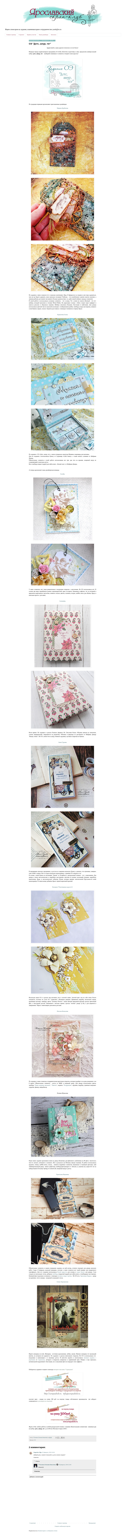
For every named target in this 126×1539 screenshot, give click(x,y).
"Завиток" (54, 1085)
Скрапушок (41, 1360)
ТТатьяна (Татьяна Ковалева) (47, 1464)
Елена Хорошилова (62, 1282)
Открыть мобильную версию (62, 1526)
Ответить (36, 1457)
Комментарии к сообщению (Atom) (47, 1530)
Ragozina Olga (38, 1452)
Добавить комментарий (36, 1476)
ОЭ (35, 1440)
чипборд (55, 1274)
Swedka (62, 474)
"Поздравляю (67, 1085)
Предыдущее (92, 1523)
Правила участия (31, 34)
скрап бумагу (81, 1272)
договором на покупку (45, 1401)
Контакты (53, 34)
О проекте (21, 34)
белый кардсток (62, 1272)
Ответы (38, 1461)
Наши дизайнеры (43, 34)
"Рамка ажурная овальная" (42, 1085)
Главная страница (11, 34)
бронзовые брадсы (86, 1276)
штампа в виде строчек (65, 1276)
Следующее (32, 1523)
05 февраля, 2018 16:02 (48, 1452)
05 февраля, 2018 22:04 (65, 1464)
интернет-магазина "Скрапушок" (63, 1369)
